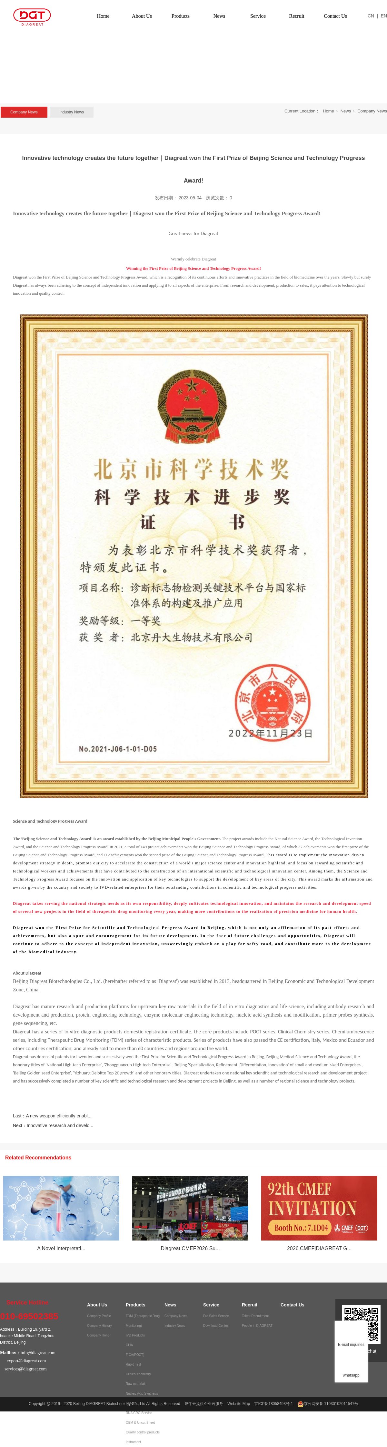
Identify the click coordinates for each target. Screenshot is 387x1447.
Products (181, 16)
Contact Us (335, 16)
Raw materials (136, 1384)
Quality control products (143, 1432)
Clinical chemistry (138, 1374)
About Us (142, 16)
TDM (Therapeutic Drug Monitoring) (143, 1320)
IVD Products (135, 1335)
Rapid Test (133, 1364)
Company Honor (99, 1335)
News (219, 16)
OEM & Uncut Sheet (140, 1422)
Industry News (71, 112)
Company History (99, 1325)
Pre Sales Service (216, 1316)
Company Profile (99, 1316)
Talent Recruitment (255, 1316)
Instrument (133, 1442)
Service (258, 16)
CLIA (129, 1345)
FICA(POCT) (135, 1355)
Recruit (296, 16)
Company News (24, 112)
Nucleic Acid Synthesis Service (142, 1398)
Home (103, 16)
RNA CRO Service (139, 1413)
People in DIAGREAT (257, 1325)
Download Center (215, 1325)
